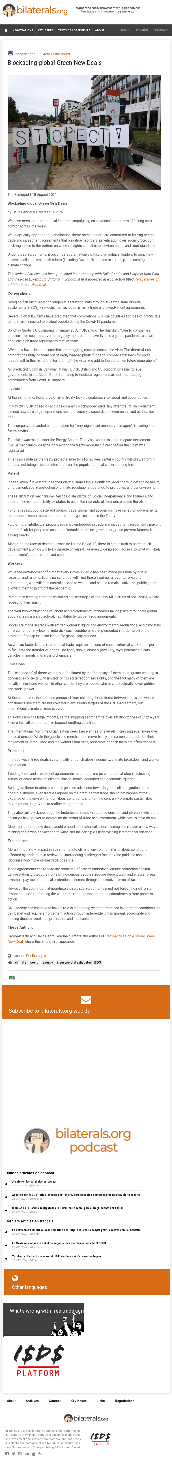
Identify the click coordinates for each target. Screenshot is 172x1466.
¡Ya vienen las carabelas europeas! (34, 1181)
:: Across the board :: (56, 54)
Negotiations (23, 30)
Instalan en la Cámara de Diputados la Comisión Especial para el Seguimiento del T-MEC (67, 1208)
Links (101, 1401)
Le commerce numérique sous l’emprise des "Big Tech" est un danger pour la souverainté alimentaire (76, 1230)
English (125, 30)
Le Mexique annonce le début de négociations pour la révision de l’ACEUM (59, 1243)
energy (48, 962)
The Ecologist (36, 956)
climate (21, 962)
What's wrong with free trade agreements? (57, 1311)
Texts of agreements (74, 30)
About (99, 30)
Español (142, 30)
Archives (32, 1401)
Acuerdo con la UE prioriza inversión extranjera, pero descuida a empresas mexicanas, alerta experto (76, 1194)
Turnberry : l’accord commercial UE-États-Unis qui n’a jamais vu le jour (56, 1256)
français (160, 30)
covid (34, 962)
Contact (55, 1401)
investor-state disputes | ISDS (79, 962)
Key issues (45, 30)
